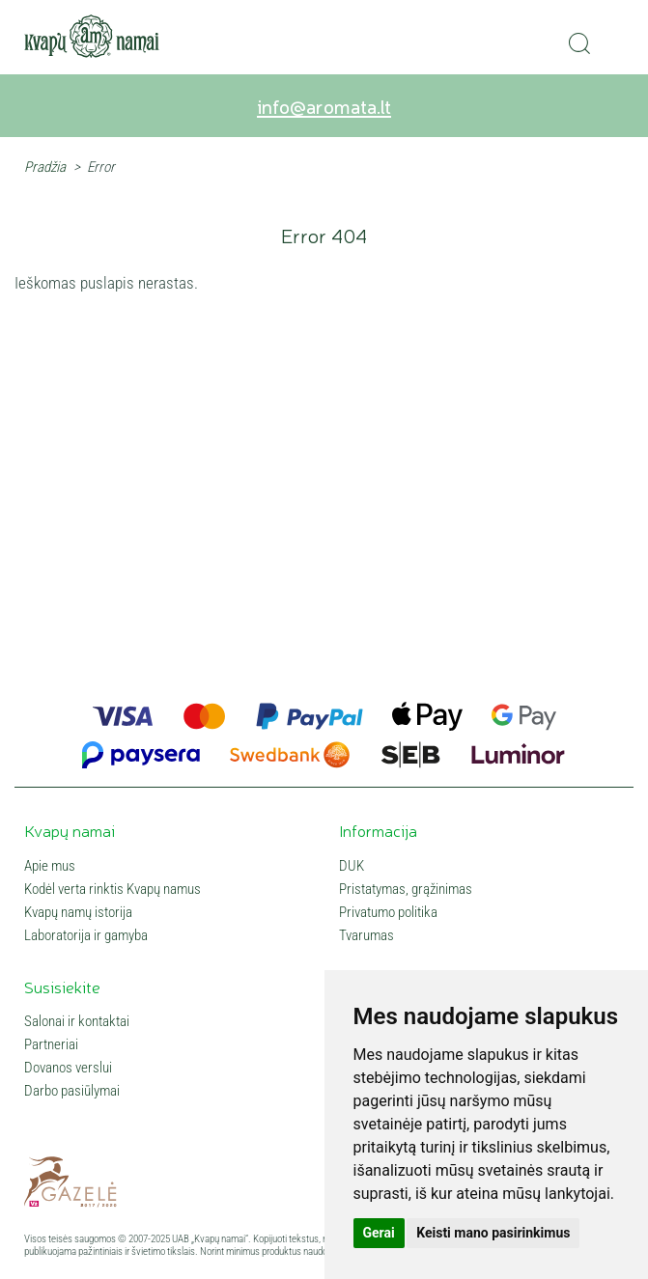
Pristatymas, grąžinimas (405, 889)
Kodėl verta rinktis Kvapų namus (112, 889)
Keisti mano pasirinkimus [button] (493, 1232)
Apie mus (49, 866)
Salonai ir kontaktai (76, 1021)
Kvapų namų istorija (78, 912)
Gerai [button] (379, 1232)
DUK (351, 866)
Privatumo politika (388, 912)
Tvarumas (366, 935)
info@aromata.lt (324, 106)
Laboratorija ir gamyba (86, 935)
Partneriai (51, 1044)
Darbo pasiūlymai (72, 1090)
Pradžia (45, 167)
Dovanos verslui (68, 1067)
